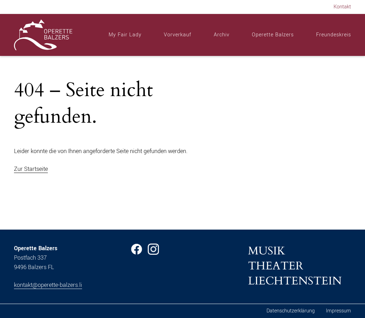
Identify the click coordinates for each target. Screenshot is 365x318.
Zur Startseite (31, 169)
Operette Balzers (273, 34)
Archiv (221, 34)
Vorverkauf (177, 34)
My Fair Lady (125, 34)
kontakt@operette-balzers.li (48, 285)
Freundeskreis (333, 34)
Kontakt (342, 6)
